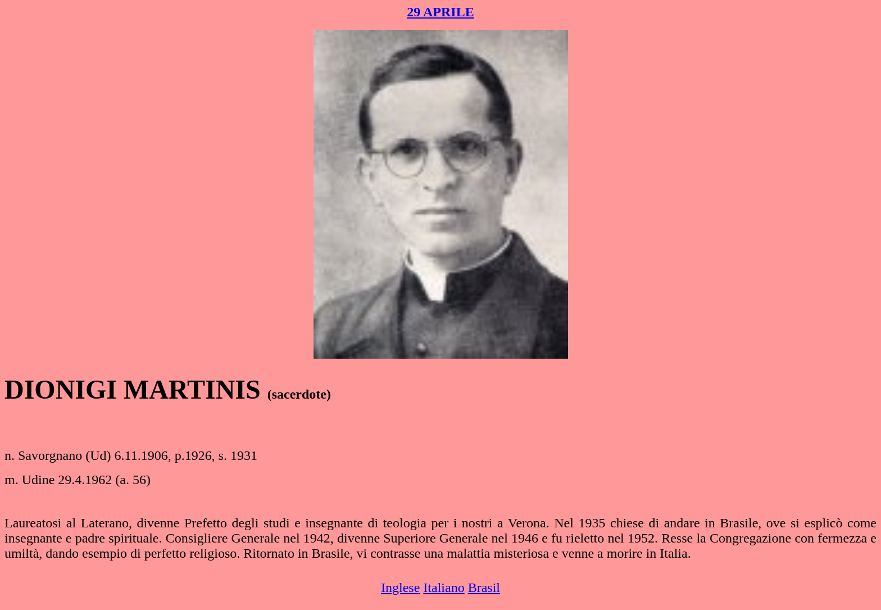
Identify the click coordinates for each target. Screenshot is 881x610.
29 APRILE (440, 11)
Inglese (400, 587)
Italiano (443, 587)
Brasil (484, 587)
